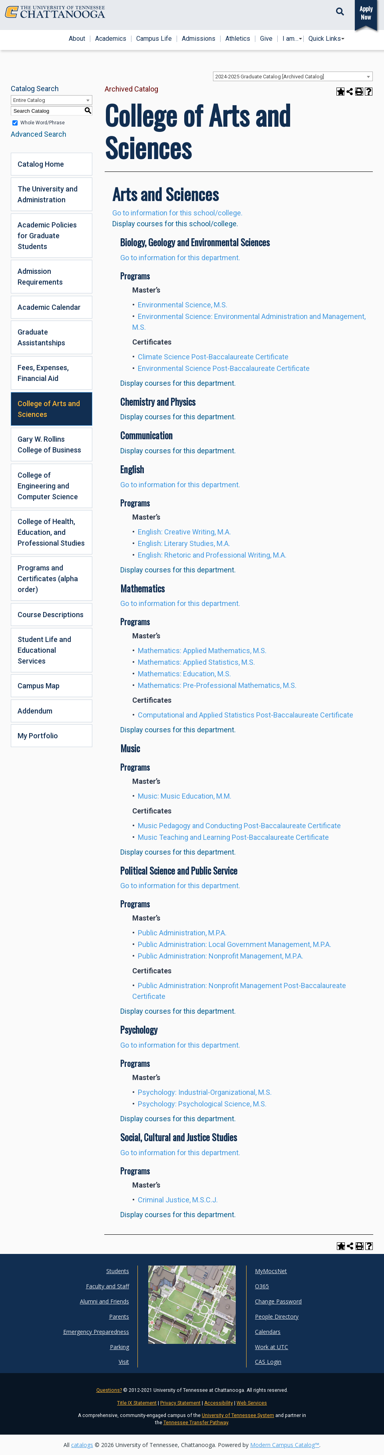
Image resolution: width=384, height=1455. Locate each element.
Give (266, 39)
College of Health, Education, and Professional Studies (51, 532)
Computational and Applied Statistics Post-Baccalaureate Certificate (245, 715)
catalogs (82, 1445)
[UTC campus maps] (192, 1305)
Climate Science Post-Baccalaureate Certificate (213, 357)
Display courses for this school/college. (175, 223)
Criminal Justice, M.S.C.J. (178, 1200)
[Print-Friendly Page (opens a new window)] (359, 92)
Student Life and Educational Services (44, 650)
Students (117, 1271)
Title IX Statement (137, 1403)
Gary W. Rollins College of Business (49, 444)
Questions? (109, 1390)
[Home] (55, 12)
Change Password (278, 1301)
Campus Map (39, 686)
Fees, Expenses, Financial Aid (43, 373)
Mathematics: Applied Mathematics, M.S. (202, 650)
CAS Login (268, 1361)
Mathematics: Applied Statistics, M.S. (196, 662)
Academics (110, 39)
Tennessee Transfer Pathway (195, 1422)
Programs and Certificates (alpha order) (48, 579)
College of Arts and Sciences (49, 409)
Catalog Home (41, 164)
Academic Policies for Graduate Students (47, 236)
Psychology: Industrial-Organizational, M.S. (205, 1092)
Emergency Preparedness (96, 1331)
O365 (262, 1286)
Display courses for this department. (178, 383)
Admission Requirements (40, 276)
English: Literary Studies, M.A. (184, 543)
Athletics (237, 39)
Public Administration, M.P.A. (182, 933)
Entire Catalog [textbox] (29, 100)
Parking (119, 1347)
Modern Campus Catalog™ (284, 1445)
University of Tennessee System (238, 1415)
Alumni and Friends (104, 1301)
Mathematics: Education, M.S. (184, 674)
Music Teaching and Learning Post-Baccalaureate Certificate (233, 837)
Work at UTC (271, 1347)
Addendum (35, 711)
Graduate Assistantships (41, 337)
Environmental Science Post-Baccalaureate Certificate (224, 368)
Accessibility (218, 1403)
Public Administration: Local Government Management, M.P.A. (234, 944)
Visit (124, 1361)
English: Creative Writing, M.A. (184, 532)
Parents (119, 1316)
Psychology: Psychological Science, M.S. (202, 1104)
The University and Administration (48, 194)
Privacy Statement (180, 1403)
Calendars (268, 1331)
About (77, 39)
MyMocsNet (271, 1271)
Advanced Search (38, 134)
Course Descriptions (51, 614)
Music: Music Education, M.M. (184, 796)
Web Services (252, 1403)
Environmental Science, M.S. (182, 305)
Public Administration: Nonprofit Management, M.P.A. (220, 956)
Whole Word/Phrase (42, 123)
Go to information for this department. (180, 257)
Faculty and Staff (107, 1286)
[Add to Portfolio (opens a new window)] (340, 92)
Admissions (198, 39)
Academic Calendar (49, 307)
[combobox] (293, 76)
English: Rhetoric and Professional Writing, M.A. (212, 555)
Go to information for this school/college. (177, 213)
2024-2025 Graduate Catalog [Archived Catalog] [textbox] (269, 77)
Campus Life (154, 39)
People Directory (276, 1316)
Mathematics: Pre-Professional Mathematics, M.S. (217, 685)
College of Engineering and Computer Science (48, 486)
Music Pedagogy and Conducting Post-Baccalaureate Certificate (239, 825)
